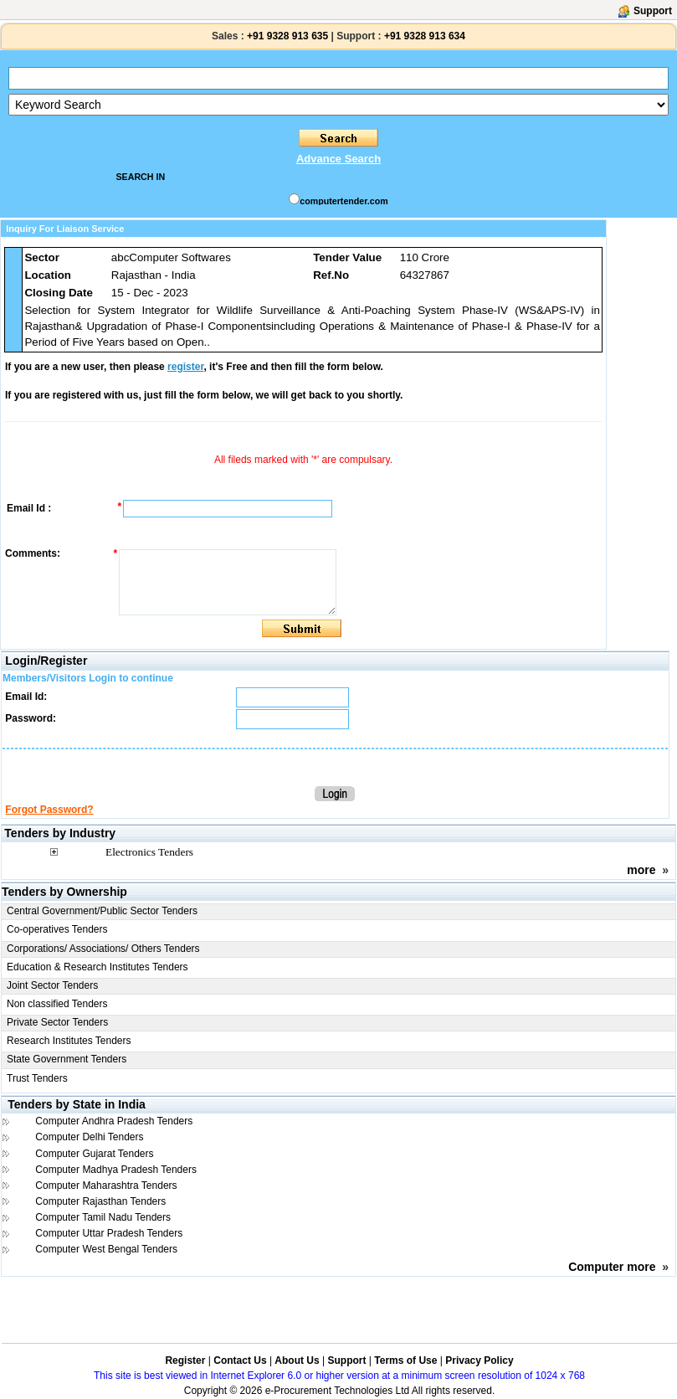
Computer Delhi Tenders (89, 1137)
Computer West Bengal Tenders (106, 1249)
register (185, 367)
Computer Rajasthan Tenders (100, 1201)
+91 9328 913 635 (286, 36)
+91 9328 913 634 (424, 36)
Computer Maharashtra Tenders (106, 1185)
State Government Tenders (66, 1059)
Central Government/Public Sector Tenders (102, 911)
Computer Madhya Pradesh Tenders (116, 1169)
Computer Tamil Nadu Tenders (103, 1217)
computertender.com (343, 201)
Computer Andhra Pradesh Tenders (113, 1121)
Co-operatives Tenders (57, 929)
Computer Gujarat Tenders (94, 1154)
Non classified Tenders (57, 1004)
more (641, 870)
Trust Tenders (37, 1078)
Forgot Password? (49, 809)
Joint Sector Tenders (52, 985)
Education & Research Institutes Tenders (97, 967)
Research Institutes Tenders (69, 1041)
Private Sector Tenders (57, 1022)
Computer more (611, 1266)
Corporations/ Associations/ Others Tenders (103, 948)
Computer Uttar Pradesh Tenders (108, 1233)
